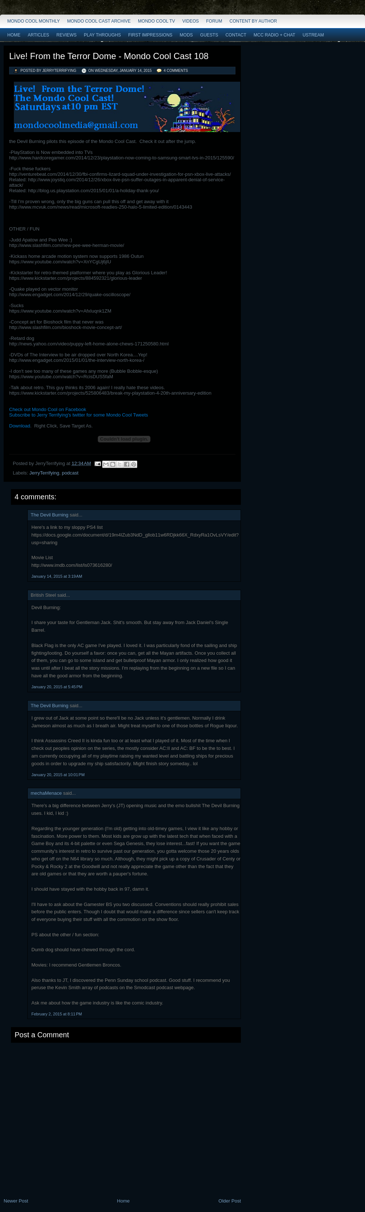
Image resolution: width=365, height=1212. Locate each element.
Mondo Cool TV (156, 21)
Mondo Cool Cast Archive (99, 21)
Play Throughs (102, 35)
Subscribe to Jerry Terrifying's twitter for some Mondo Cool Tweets (78, 415)
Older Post (230, 1201)
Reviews (66, 35)
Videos (190, 21)
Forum (214, 21)
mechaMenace (46, 793)
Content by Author (253, 21)
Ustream (313, 35)
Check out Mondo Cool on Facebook (47, 409)
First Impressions (150, 35)
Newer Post (16, 1201)
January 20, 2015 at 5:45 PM (56, 687)
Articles (38, 35)
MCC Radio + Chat (274, 35)
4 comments (176, 71)
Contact (236, 35)
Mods (186, 35)
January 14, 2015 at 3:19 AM (56, 576)
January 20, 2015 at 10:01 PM (58, 774)
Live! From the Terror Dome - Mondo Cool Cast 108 (108, 56)
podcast (70, 473)
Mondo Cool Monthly (33, 21)
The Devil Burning (49, 515)
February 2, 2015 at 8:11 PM (56, 1014)
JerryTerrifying (44, 473)
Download (19, 426)
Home (13, 35)
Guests (209, 35)
